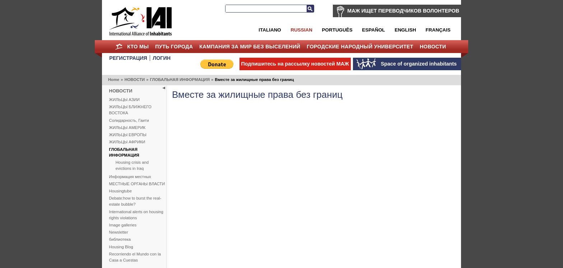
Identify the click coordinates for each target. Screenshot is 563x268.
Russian (301, 30)
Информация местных (130, 176)
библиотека (120, 239)
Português (337, 30)
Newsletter (118, 232)
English (405, 30)
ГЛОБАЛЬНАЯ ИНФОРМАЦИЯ (180, 79)
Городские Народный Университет (360, 46)
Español (373, 30)
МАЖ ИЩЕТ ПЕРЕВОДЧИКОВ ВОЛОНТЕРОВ (403, 11)
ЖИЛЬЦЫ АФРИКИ (127, 142)
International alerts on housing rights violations (136, 215)
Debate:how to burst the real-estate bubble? (135, 201)
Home (118, 46)
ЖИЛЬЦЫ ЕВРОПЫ (127, 135)
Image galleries (123, 225)
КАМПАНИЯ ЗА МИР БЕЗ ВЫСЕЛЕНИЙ (249, 46)
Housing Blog (121, 247)
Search (310, 8)
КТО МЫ (138, 46)
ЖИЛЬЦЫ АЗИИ (124, 99)
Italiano (270, 30)
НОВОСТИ (433, 46)
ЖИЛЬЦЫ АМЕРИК (127, 127)
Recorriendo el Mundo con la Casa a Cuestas (135, 257)
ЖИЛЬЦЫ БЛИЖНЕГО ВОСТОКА (130, 110)
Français (437, 30)
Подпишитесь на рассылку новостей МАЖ (295, 64)
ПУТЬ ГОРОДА (174, 46)
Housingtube (120, 191)
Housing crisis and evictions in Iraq (132, 165)
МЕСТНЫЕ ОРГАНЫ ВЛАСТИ (137, 184)
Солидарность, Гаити (129, 120)
